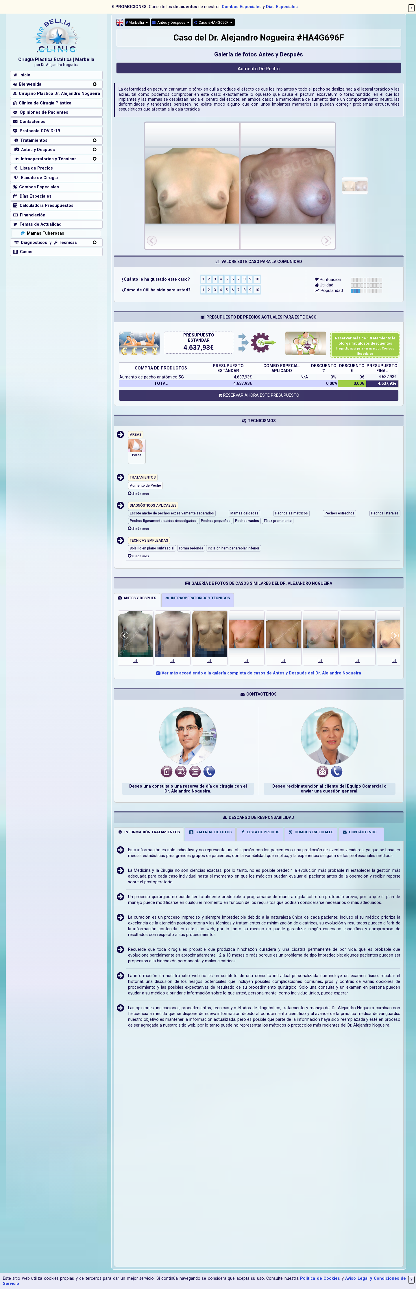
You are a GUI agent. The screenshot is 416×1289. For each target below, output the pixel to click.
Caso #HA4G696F (211, 22)
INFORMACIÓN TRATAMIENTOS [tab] (149, 832)
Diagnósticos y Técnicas (45, 242)
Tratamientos (30, 140)
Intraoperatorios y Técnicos (45, 159)
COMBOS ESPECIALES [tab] (311, 832)
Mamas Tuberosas (41, 233)
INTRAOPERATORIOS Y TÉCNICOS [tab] (197, 598)
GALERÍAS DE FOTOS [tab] (210, 832)
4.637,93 (197, 347)
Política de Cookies (320, 1278)
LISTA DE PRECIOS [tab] (260, 832)
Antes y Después (169, 22)
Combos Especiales (242, 6)
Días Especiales (282, 6)
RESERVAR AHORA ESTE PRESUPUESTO (258, 395)
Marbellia (135, 22)
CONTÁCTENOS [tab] (359, 832)
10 (257, 278)
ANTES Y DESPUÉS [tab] (137, 598)
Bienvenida (27, 84)
